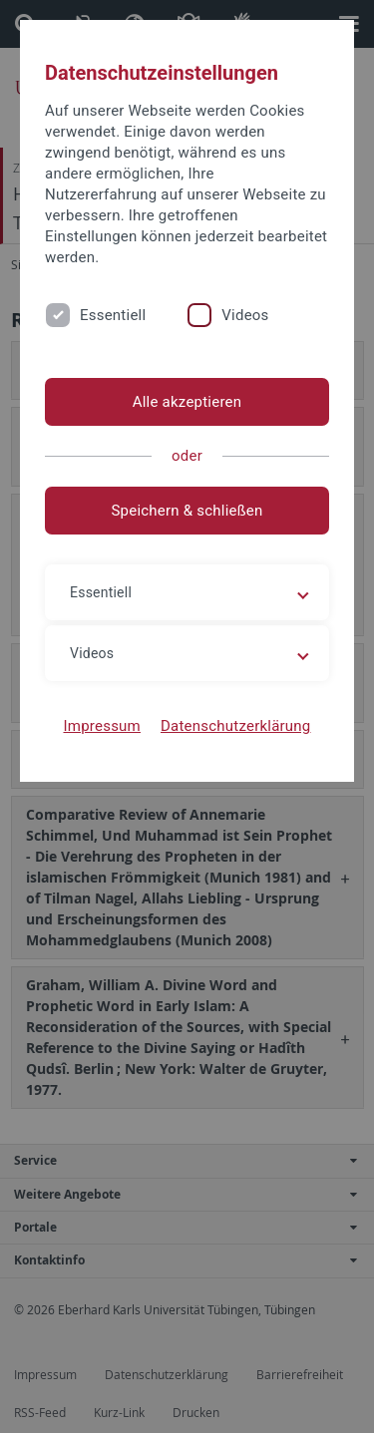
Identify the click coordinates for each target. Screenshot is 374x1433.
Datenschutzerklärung (236, 726)
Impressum (102, 726)
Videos (244, 315)
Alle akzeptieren (187, 402)
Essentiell (113, 315)
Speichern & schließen (186, 511)
